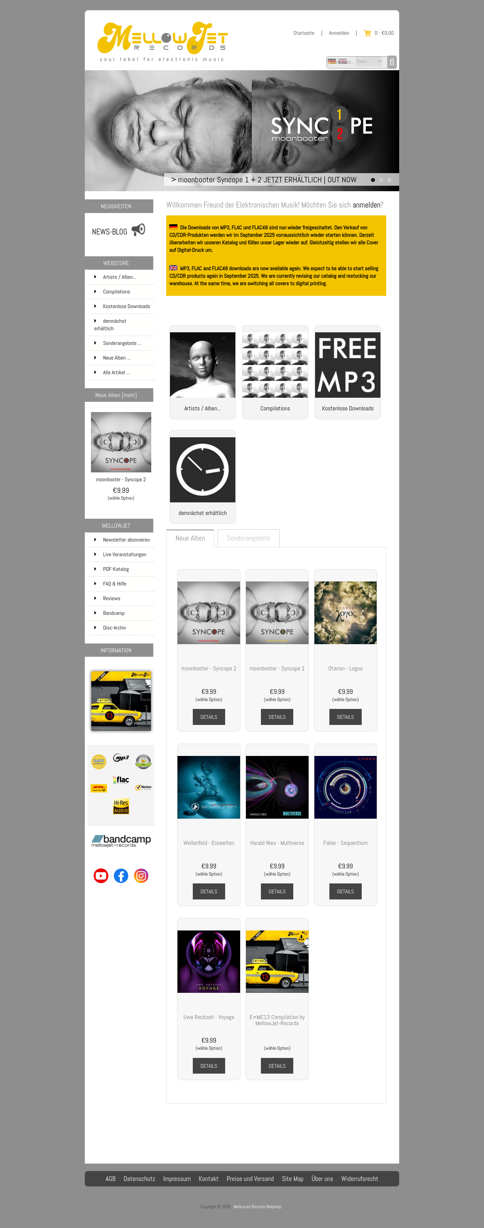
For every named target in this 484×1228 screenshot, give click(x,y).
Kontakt (209, 1178)
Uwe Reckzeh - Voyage (209, 1017)
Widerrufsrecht (359, 1178)
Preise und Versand (250, 1178)
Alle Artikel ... (112, 372)
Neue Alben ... (112, 357)
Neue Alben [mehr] (116, 395)
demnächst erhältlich (123, 324)
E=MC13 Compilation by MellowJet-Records (277, 1020)
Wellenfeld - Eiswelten (209, 843)
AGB (110, 1178)
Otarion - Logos (345, 668)
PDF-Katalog (111, 569)
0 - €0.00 (379, 32)
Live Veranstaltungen (120, 554)
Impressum (177, 1178)
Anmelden (339, 32)
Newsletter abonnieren (122, 539)
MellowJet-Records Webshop (257, 1207)
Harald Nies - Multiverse (277, 843)
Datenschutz (139, 1178)
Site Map (293, 1178)
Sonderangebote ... (117, 343)
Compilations (123, 291)
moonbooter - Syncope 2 (121, 476)
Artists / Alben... (123, 277)
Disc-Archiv (110, 627)
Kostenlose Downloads (123, 308)
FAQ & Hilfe (110, 583)
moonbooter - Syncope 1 (277, 668)
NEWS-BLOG (109, 232)
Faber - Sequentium (345, 843)
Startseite (303, 32)
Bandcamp (109, 613)
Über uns (322, 1178)
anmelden (366, 205)
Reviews (107, 598)
